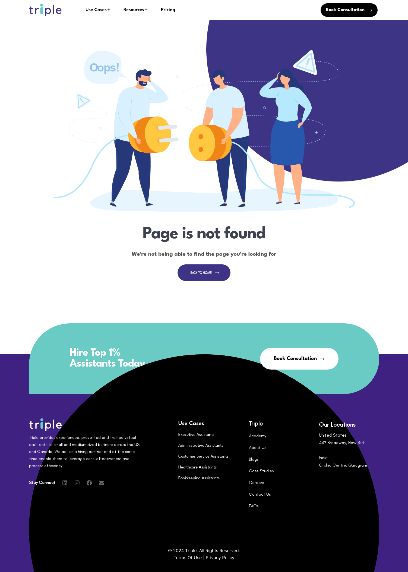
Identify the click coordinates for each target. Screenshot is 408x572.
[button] (349, 10)
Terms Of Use (188, 557)
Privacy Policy (220, 557)
